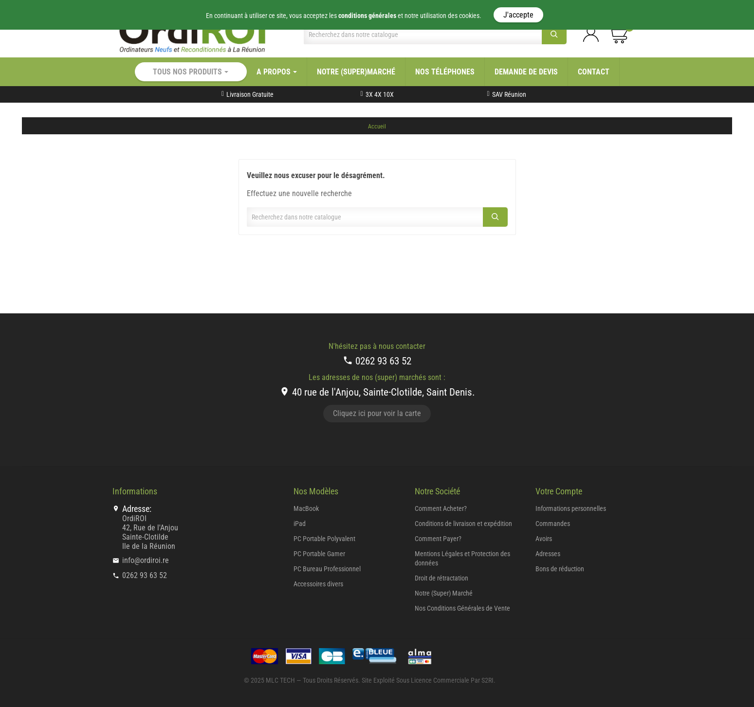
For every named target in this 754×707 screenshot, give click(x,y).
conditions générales (367, 15)
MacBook (306, 508)
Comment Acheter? (441, 508)
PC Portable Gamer (319, 554)
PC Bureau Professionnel (327, 569)
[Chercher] (423, 34)
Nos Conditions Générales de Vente (462, 608)
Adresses (547, 554)
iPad (300, 523)
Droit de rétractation (441, 578)
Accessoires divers (318, 584)
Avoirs (543, 539)
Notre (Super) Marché (444, 593)
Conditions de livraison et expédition (463, 523)
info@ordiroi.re (145, 560)
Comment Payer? (438, 539)
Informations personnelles (570, 508)
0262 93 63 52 (377, 360)
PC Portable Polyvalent (324, 539)
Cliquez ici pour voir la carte (377, 413)
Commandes (552, 523)
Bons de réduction (559, 569)
